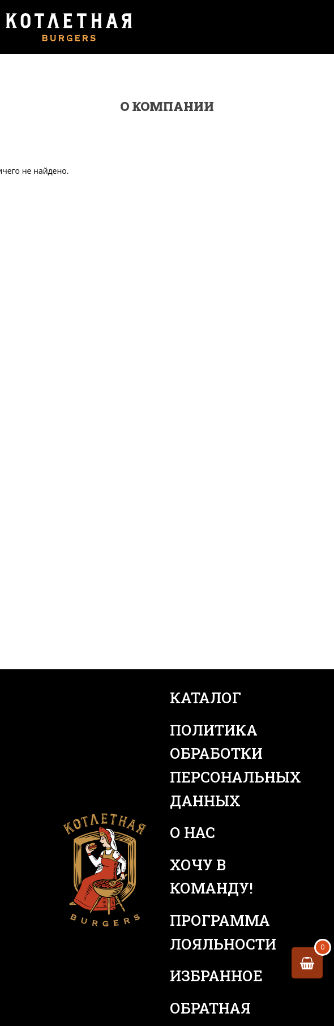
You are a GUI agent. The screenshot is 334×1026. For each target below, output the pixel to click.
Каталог (205, 697)
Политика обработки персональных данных (223, 765)
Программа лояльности (223, 932)
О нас (192, 832)
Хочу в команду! (211, 876)
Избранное (216, 975)
